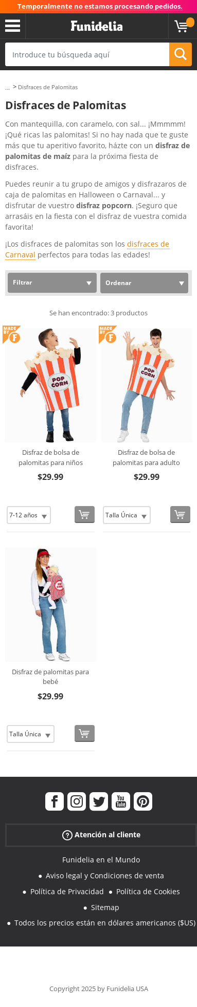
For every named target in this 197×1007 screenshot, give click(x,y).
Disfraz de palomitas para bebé (50, 677)
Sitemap (105, 907)
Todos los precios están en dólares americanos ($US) (104, 923)
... (7, 87)
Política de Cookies (148, 891)
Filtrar (22, 282)
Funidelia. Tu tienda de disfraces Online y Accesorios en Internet (96, 26)
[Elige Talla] (29, 515)
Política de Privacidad (67, 891)
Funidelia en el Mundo (101, 859)
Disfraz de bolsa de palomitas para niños (51, 457)
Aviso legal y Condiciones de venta (105, 875)
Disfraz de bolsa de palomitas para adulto (146, 457)
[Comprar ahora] (85, 514)
